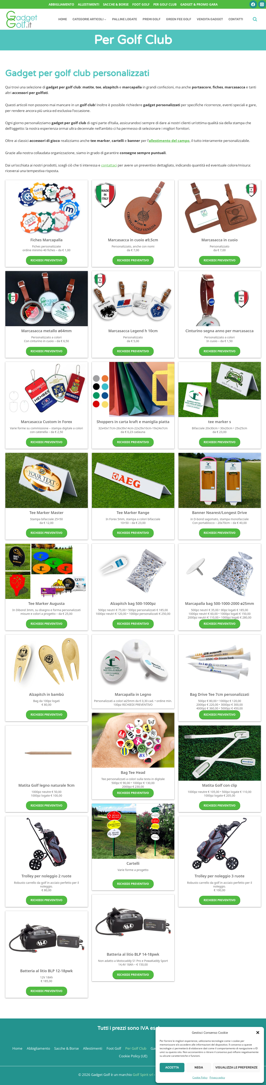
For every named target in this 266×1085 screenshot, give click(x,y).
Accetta (172, 1067)
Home (62, 19)
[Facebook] (253, 4)
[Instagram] (262, 4)
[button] (258, 1032)
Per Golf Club (165, 4)
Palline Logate (124, 19)
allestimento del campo (169, 140)
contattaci (109, 165)
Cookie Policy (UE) (133, 1056)
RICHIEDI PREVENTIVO (46, 260)
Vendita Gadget (210, 19)
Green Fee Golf (178, 19)
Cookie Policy (199, 1077)
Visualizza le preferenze (236, 1067)
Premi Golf (152, 19)
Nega (199, 1067)
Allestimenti (88, 4)
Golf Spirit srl (143, 1074)
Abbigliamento (61, 4)
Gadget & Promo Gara (199, 4)
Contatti (236, 19)
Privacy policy (217, 1077)
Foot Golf (141, 4)
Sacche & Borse (116, 4)
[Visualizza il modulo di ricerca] (255, 19)
